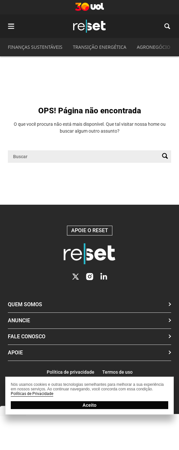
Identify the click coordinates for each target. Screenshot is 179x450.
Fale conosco (26, 336)
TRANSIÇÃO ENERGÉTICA (99, 47)
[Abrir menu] (11, 26)
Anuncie (19, 320)
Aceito (90, 405)
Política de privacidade (70, 372)
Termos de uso (117, 372)
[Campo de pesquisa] (84, 156)
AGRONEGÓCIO (154, 47)
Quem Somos (25, 304)
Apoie (15, 352)
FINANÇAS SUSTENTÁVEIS (35, 47)
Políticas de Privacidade (32, 393)
